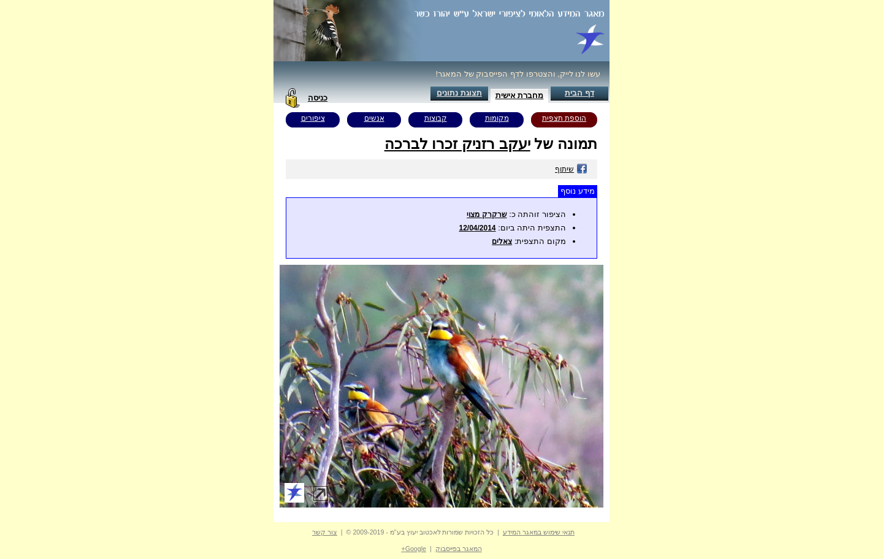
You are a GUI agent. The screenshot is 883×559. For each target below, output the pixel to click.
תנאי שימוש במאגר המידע (539, 532)
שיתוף (571, 169)
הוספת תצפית (564, 118)
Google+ (413, 548)
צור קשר (324, 532)
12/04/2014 (477, 228)
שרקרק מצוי (486, 214)
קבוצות (435, 118)
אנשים (374, 118)
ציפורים (313, 118)
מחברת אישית (519, 95)
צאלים (502, 241)
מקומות (497, 118)
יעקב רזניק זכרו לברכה (457, 143)
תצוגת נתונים (459, 92)
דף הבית (579, 92)
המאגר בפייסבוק (458, 548)
